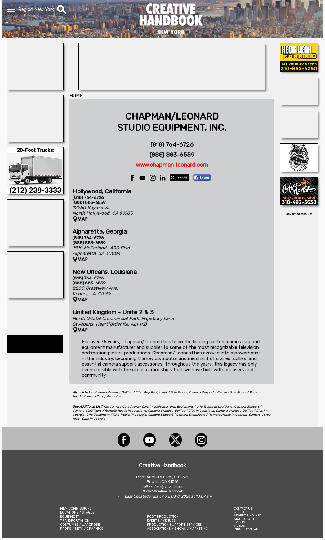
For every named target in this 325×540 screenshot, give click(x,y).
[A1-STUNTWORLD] (299, 136)
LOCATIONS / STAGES (77, 513)
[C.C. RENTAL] (35, 192)
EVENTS (239, 522)
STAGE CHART (244, 518)
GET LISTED (242, 512)
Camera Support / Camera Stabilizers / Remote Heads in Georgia (197, 415)
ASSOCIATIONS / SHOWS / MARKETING (177, 529)
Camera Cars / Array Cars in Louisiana (138, 407)
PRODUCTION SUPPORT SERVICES (174, 525)
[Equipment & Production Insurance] (172, 88)
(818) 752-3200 (168, 487)
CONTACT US (243, 508)
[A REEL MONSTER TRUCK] (35, 244)
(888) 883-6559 (171, 154)
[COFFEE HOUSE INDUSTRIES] (299, 203)
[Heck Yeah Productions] (299, 69)
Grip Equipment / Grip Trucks (165, 392)
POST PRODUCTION (163, 517)
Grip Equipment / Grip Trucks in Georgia (116, 415)
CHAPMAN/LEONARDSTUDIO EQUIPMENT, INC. (171, 122)
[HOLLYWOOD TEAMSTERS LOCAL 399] (299, 170)
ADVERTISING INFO (248, 515)
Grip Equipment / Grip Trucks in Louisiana (201, 407)
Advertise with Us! (299, 214)
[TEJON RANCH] (299, 103)
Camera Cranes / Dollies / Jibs (118, 392)
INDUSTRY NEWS (246, 529)
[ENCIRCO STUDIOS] (35, 140)
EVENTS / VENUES (161, 521)
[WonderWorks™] (35, 88)
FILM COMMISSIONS (76, 509)
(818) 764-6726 (172, 144)
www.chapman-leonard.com (172, 164)
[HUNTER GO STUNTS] (35, 296)
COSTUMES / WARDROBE (80, 525)
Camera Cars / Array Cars (103, 396)
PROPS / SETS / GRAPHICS (81, 529)
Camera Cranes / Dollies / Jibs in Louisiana (181, 411)
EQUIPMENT (69, 517)
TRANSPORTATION (74, 521)
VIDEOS (239, 525)
